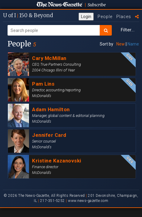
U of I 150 (28, 15)
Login (86, 16)
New (120, 44)
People (105, 16)
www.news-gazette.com (88, 201)
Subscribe (97, 5)
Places (123, 16)
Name (133, 44)
